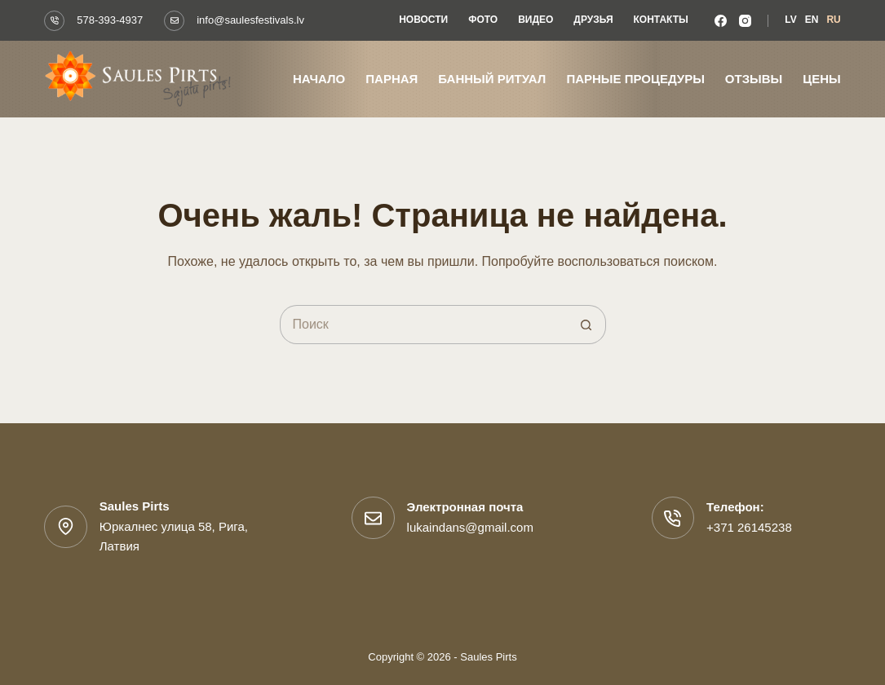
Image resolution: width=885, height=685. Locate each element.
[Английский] (812, 20)
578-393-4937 (110, 20)
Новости (423, 19)
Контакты (661, 19)
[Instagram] (745, 21)
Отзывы (753, 79)
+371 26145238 (749, 527)
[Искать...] (423, 324)
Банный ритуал (492, 79)
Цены (821, 79)
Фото (483, 19)
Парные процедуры (635, 79)
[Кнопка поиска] (586, 324)
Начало (319, 79)
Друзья (593, 19)
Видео (535, 19)
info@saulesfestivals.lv (250, 20)
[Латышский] (790, 20)
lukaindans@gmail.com (470, 527)
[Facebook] (721, 21)
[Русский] (833, 20)
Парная (391, 79)
